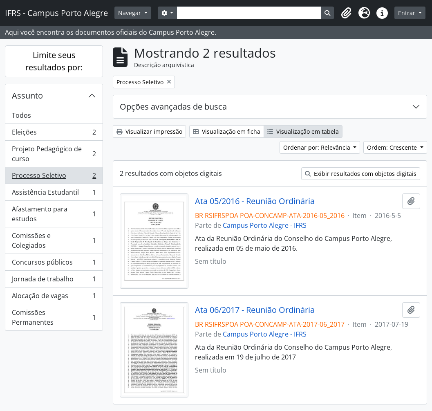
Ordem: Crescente (393, 147)
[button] (346, 13)
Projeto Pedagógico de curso (53, 153)
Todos (21, 115)
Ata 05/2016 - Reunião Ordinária (255, 201)
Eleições (53, 134)
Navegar (130, 13)
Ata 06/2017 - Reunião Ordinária (255, 310)
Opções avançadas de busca (173, 106)
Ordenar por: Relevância (317, 147)
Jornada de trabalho (53, 280)
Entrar (407, 13)
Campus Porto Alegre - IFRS (265, 225)
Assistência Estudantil (53, 194)
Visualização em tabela (303, 131)
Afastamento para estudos (53, 213)
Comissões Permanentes (53, 317)
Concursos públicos (53, 264)
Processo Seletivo (53, 177)
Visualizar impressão (149, 131)
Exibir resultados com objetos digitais (360, 173)
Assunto (27, 95)
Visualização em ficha (226, 131)
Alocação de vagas (53, 297)
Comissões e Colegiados (53, 240)
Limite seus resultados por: (54, 61)
